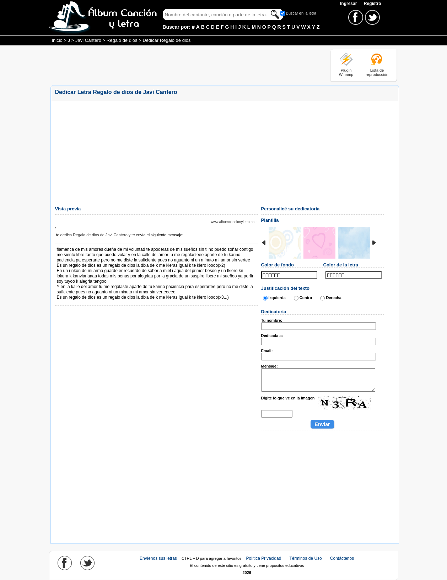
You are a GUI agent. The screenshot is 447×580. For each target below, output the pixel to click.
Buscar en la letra (301, 13)
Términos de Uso (305, 558)
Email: (267, 351)
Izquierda (277, 297)
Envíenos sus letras (158, 558)
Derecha (333, 297)
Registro (372, 3)
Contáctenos (342, 558)
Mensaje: (269, 366)
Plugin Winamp (346, 72)
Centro (306, 297)
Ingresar (349, 3)
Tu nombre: (271, 320)
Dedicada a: (272, 335)
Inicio (57, 40)
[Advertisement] (179, 65)
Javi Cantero (88, 40)
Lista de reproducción (377, 72)
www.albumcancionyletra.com (234, 222)
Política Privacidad (263, 558)
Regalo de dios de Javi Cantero (100, 235)
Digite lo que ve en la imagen (288, 398)
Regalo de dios (122, 40)
